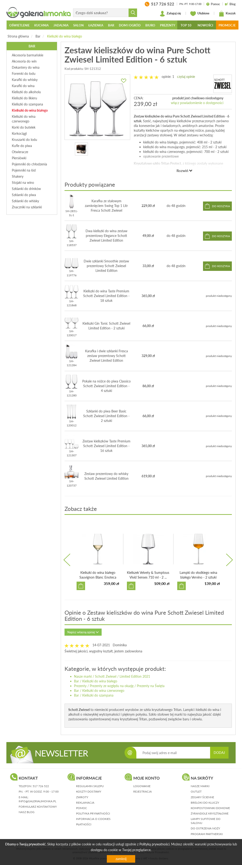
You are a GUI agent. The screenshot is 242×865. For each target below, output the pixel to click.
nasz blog (27, 812)
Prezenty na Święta (150, 686)
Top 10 (186, 25)
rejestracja (142, 791)
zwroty (82, 797)
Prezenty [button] (167, 25)
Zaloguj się (170, 14)
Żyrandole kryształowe (210, 813)
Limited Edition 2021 (135, 676)
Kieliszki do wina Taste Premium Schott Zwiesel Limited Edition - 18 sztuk (106, 295)
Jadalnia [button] (61, 25)
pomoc (81, 808)
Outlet (196, 791)
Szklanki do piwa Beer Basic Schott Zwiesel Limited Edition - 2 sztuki (106, 416)
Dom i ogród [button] (130, 25)
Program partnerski (207, 834)
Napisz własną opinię (83, 632)
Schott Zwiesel (105, 676)
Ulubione (199, 14)
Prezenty (80, 686)
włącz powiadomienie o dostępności (197, 103)
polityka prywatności (93, 813)
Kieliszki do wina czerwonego (103, 691)
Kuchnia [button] (41, 25)
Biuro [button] (150, 25)
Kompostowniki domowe (210, 808)
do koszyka (221, 206)
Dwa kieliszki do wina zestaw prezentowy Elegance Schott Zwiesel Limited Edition (106, 235)
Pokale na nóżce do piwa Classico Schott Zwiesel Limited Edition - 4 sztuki (106, 386)
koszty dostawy (88, 791)
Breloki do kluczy (205, 802)
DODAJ (219, 753)
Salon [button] (78, 25)
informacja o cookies (93, 819)
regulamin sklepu (90, 786)
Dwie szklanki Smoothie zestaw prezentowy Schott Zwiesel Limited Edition (106, 266)
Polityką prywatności (154, 844)
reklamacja (85, 802)
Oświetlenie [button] (19, 25)
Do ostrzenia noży (205, 828)
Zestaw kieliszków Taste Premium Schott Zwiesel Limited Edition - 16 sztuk (106, 446)
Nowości (205, 25)
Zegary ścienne (202, 797)
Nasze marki (83, 676)
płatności (83, 824)
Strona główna (18, 36)
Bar (37, 36)
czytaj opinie (186, 77)
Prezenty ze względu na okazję (112, 686)
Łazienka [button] (95, 25)
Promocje (227, 25)
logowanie (142, 786)
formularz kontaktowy (38, 806)
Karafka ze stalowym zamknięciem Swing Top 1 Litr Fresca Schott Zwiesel (106, 205)
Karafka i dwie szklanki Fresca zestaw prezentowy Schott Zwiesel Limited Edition (106, 355)
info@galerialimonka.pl (37, 801)
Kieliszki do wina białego (64, 36)
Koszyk (227, 14)
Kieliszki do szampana (97, 695)
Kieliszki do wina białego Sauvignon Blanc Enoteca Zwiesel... (97, 577)
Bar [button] (111, 25)
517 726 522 (41, 786)
